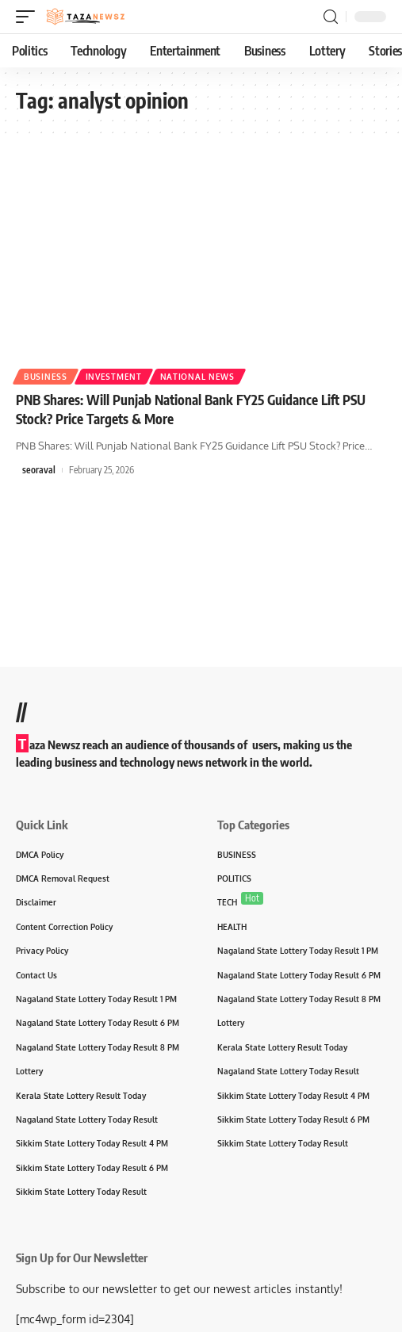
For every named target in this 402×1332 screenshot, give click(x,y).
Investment (114, 376)
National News (197, 376)
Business (45, 376)
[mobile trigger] (29, 16)
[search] (331, 17)
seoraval (39, 470)
